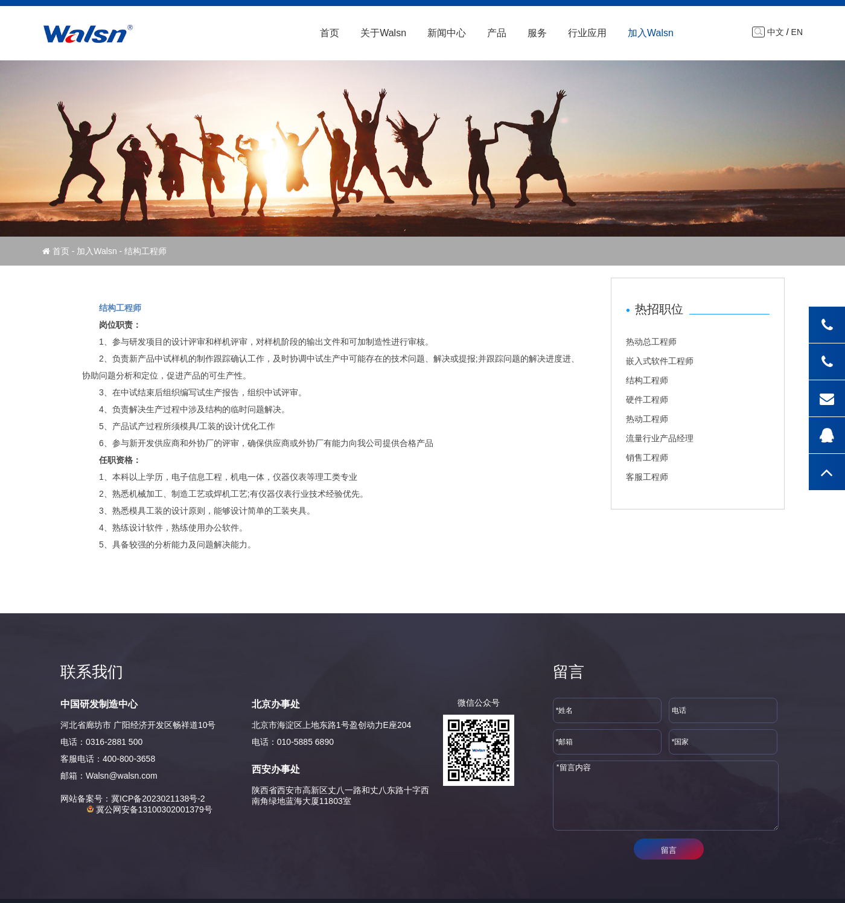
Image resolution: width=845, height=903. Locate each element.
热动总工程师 (651, 341)
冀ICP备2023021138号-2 (158, 798)
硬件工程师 (647, 399)
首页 (329, 33)
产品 (496, 33)
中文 (775, 32)
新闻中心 (446, 33)
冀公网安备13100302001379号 (149, 809)
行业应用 (587, 33)
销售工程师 (647, 457)
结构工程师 (647, 380)
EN (797, 32)
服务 (537, 33)
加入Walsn (651, 33)
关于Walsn (383, 33)
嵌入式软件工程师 (660, 361)
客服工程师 (647, 477)
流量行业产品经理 (660, 438)
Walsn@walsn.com (122, 775)
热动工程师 (647, 419)
